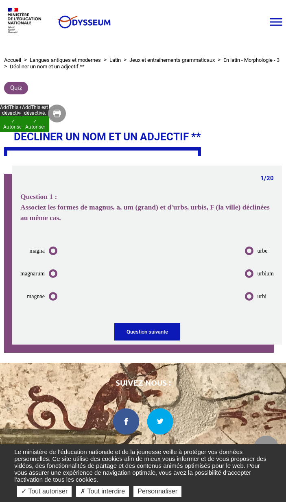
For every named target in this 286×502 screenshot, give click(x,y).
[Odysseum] (83, 22)
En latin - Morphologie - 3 (251, 60)
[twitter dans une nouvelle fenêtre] (160, 421)
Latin (115, 60)
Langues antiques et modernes (65, 60)
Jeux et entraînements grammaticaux (172, 60)
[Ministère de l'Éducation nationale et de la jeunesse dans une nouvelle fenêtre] (26, 21)
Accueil (12, 60)
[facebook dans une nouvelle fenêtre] (126, 421)
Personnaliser (157, 491)
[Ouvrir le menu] (276, 22)
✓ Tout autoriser (44, 491)
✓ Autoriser (35, 124)
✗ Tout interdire (102, 491)
